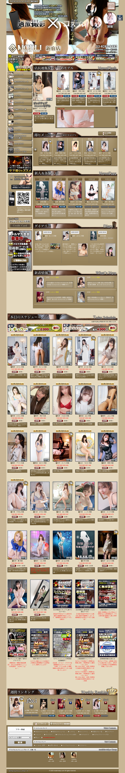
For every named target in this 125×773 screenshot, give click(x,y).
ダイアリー (110, 731)
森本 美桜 (77, 91)
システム (72, 731)
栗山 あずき (91, 202)
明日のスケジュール (58, 731)
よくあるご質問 (40, 745)
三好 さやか (39, 512)
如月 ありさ (107, 561)
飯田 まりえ (62, 91)
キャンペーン (84, 731)
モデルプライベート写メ (101, 734)
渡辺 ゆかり (109, 91)
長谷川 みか (74, 202)
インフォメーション (69, 745)
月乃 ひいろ (61, 463)
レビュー (38, 734)
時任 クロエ (47, 711)
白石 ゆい (61, 512)
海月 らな (39, 561)
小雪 (41, 202)
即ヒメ (37, 737)
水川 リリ (106, 367)
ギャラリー (49, 734)
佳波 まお (84, 416)
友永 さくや (107, 512)
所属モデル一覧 (97, 731)
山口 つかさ (73, 153)
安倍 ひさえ (16, 416)
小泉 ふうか (39, 610)
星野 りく (61, 367)
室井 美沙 (39, 416)
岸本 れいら (39, 367)
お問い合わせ (54, 745)
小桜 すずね (44, 153)
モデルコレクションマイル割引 (66, 734)
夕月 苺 (107, 202)
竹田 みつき (93, 91)
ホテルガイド (85, 734)
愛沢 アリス (39, 108)
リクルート (83, 745)
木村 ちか (16, 610)
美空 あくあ (61, 561)
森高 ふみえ (107, 416)
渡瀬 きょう (49, 236)
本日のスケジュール (41, 731)
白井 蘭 (58, 202)
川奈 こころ (84, 512)
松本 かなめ (61, 416)
